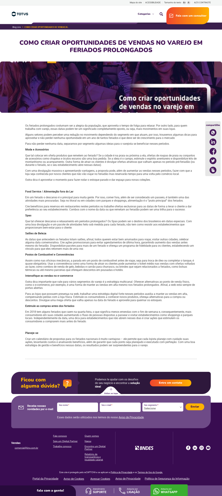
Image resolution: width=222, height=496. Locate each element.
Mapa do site (136, 2)
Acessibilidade (153, 2)
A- (189, 2)
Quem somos (92, 436)
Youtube (208, 447)
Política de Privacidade (121, 472)
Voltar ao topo (111, 393)
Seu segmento (151, 405)
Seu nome (64, 405)
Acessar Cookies (100, 478)
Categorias (144, 14)
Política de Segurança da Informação (167, 478)
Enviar (195, 407)
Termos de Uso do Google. (150, 472)
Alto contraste (202, 2)
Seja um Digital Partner (65, 441)
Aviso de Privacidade (131, 417)
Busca (161, 14)
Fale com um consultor (191, 16)
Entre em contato (170, 383)
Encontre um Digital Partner (95, 448)
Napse (88, 441)
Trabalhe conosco (62, 446)
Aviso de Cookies (74, 478)
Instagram (201, 447)
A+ (184, 2)
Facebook (188, 447)
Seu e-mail (106, 405)
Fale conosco (60, 436)
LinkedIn (194, 447)
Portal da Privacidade (45, 478)
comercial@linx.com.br (26, 448)
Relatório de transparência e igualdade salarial (94, 457)
